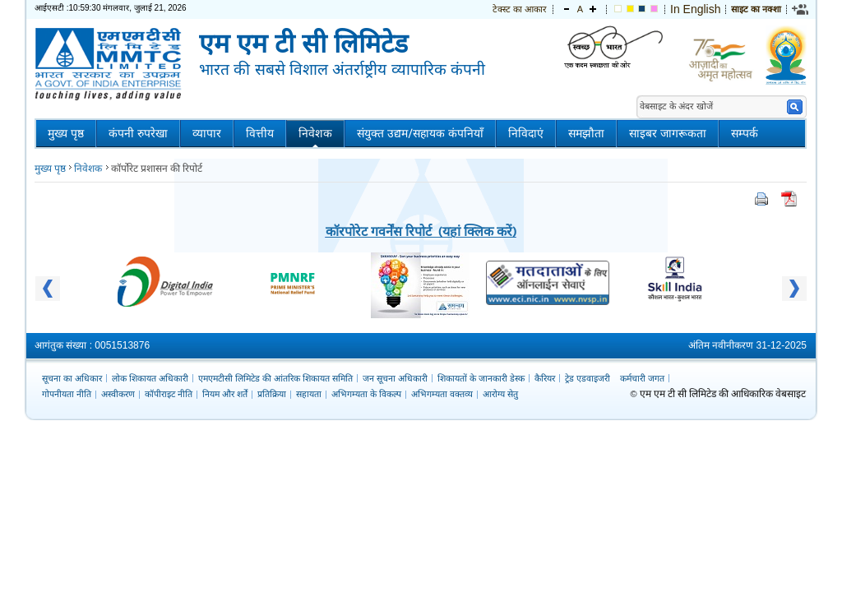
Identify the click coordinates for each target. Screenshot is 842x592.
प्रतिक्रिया (271, 394)
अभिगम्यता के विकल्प (366, 394)
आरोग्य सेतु (500, 394)
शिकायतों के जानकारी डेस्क (481, 378)
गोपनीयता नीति (66, 394)
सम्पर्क (744, 134)
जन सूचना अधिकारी (395, 378)
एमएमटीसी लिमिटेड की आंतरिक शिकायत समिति (275, 378)
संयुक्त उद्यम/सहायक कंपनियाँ (420, 134)
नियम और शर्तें (225, 394)
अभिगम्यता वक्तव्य (442, 394)
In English (695, 9)
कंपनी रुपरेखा (138, 134)
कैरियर (544, 378)
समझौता (586, 134)
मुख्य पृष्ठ (66, 134)
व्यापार (206, 134)
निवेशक (315, 134)
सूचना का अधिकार (72, 378)
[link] (801, 9)
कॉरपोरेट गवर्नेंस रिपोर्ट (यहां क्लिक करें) (421, 230)
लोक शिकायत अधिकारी (150, 378)
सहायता (309, 394)
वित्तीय (260, 134)
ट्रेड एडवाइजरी (587, 378)
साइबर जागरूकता (667, 134)
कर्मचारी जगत (642, 378)
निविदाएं (526, 134)
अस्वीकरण (118, 394)
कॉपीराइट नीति (168, 394)
